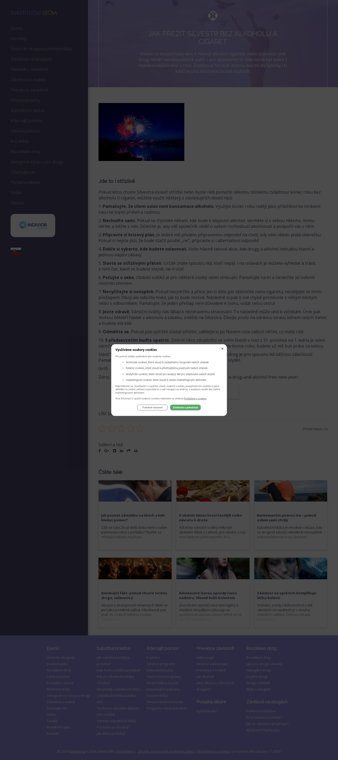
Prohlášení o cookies (195, 399)
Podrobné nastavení (152, 408)
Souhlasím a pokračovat (185, 408)
